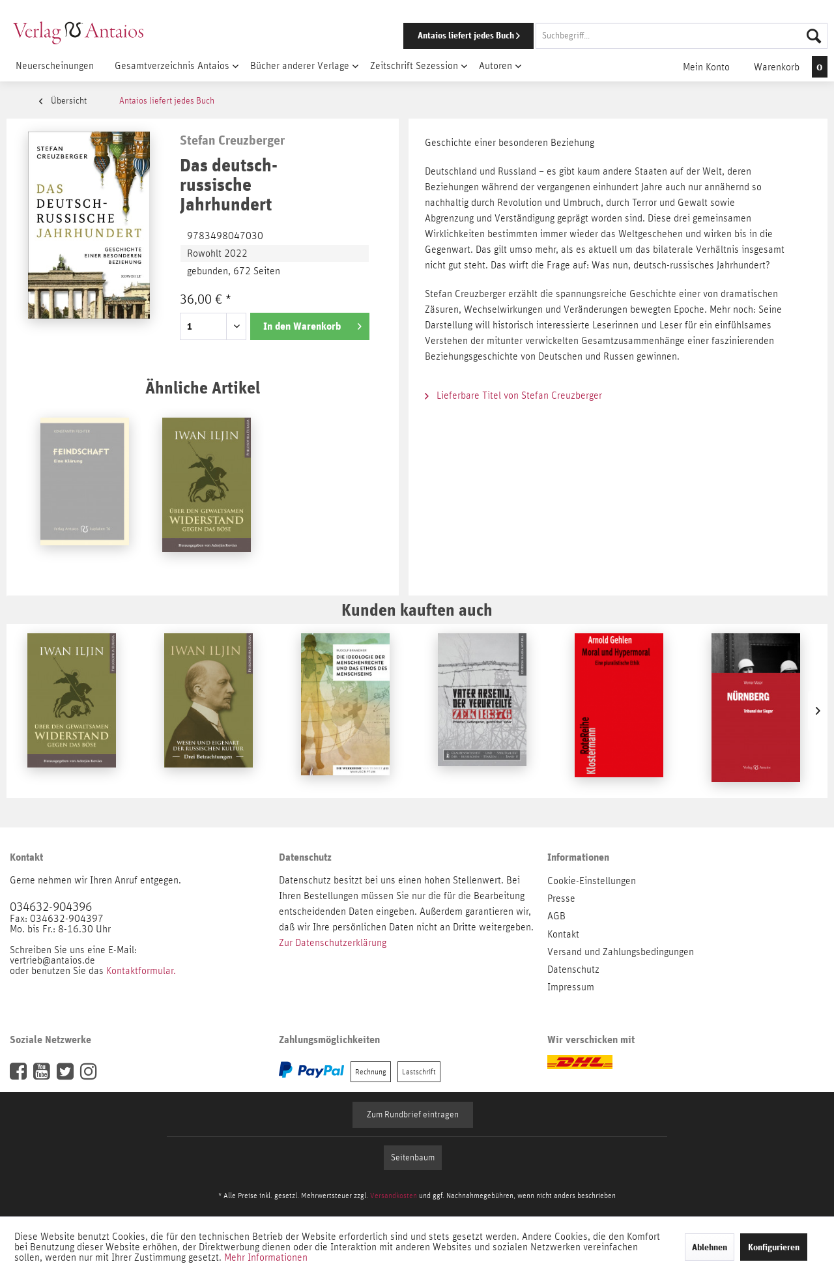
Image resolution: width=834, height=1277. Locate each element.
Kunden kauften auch (417, 609)
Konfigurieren (773, 1247)
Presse (561, 898)
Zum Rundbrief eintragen (413, 1114)
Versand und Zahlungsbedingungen (620, 952)
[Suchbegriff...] (681, 36)
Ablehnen (709, 1247)
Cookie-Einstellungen (591, 881)
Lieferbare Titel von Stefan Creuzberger (513, 395)
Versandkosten (393, 1195)
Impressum (570, 987)
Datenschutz (573, 969)
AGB (556, 916)
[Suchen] (813, 36)
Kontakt (563, 934)
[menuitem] (597, 36)
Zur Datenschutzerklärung (332, 943)
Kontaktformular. (141, 971)
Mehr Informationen (266, 1257)
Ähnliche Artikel (202, 387)
